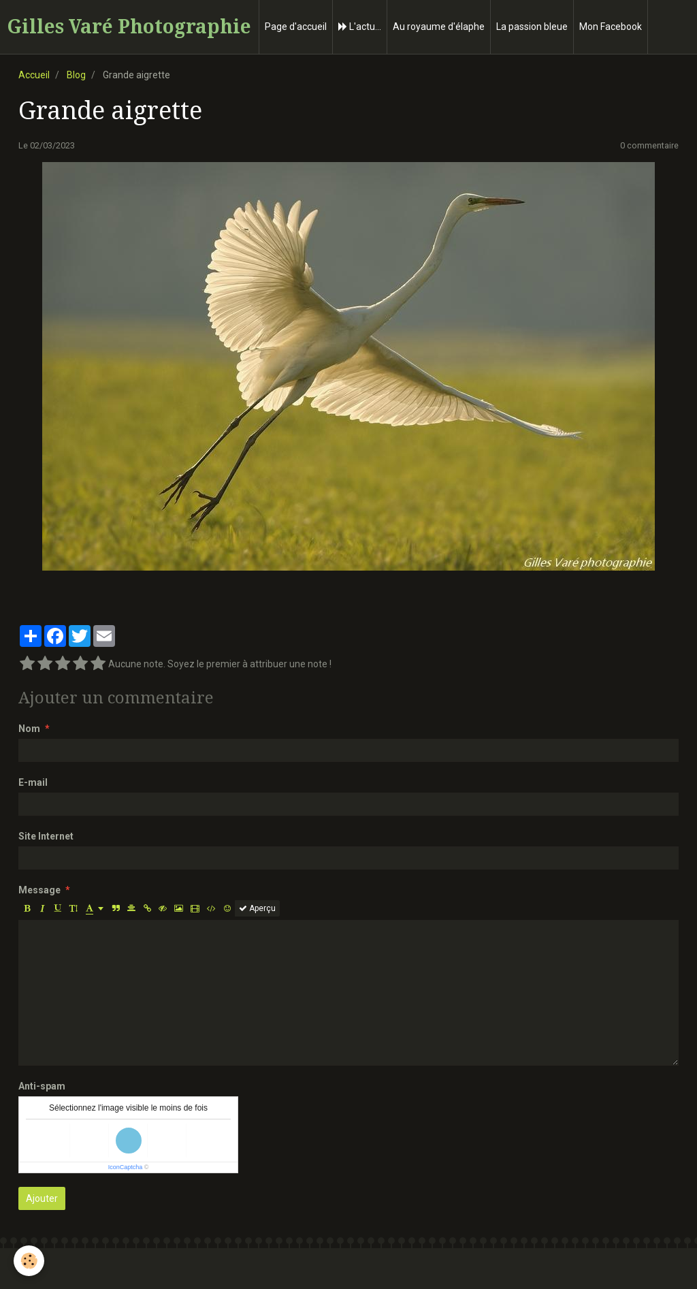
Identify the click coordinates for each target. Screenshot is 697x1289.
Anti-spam (41, 1086)
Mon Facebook (610, 26)
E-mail (33, 782)
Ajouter (42, 1198)
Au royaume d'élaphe (439, 26)
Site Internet (46, 836)
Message (39, 890)
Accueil (34, 74)
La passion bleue (532, 26)
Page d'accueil (296, 26)
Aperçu (257, 908)
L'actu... (359, 26)
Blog (76, 74)
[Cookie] (29, 1260)
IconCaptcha (125, 1167)
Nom (29, 728)
